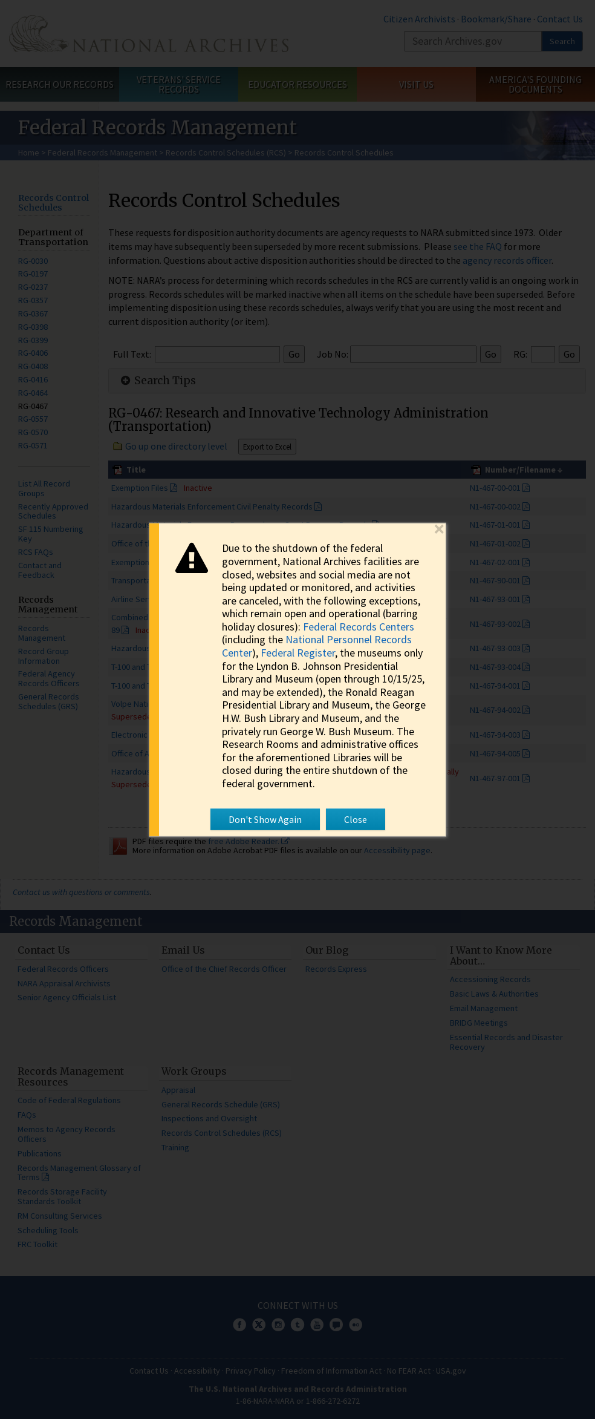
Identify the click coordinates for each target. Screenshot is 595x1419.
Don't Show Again (265, 819)
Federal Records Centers (358, 627)
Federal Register (298, 653)
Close (355, 819)
